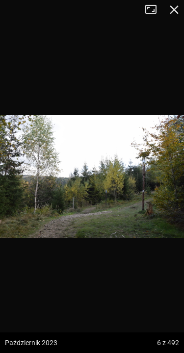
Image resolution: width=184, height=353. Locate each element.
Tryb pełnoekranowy (154, 10)
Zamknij (174, 10)
